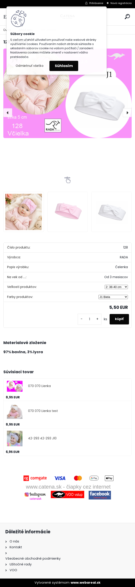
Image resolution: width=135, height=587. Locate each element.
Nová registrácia (121, 3)
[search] (127, 16)
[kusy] (89, 319)
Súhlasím (64, 65)
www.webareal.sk (85, 582)
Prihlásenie (96, 3)
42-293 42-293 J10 (42, 438)
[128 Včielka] (67, 93)
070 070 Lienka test (43, 411)
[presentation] (7, 112)
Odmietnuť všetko (29, 66)
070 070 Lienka (39, 386)
